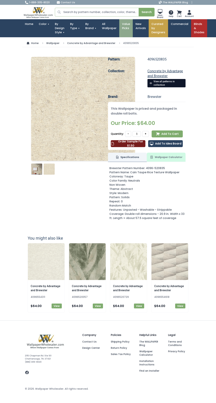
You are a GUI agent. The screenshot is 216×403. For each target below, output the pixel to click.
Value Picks (126, 26)
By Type (73, 26)
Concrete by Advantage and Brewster (91, 43)
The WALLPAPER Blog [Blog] (174, 2)
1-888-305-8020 (37, 2)
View (57, 306)
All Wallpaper (109, 26)
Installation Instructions (146, 362)
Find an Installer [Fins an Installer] (149, 371)
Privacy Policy (176, 351)
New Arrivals (141, 26)
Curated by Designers (158, 28)
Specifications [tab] (127, 157)
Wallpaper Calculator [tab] (166, 157)
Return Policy (119, 348)
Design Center (91, 348)
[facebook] (51, 372)
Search (147, 12)
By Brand (89, 26)
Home (29, 24)
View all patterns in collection (162, 83)
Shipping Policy (120, 341)
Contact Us (66, 2)
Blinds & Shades (199, 28)
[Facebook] (192, 2)
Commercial (179, 24)
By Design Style (59, 28)
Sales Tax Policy (121, 354)
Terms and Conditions (175, 343)
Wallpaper (53, 43)
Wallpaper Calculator (146, 353)
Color (43, 24)
